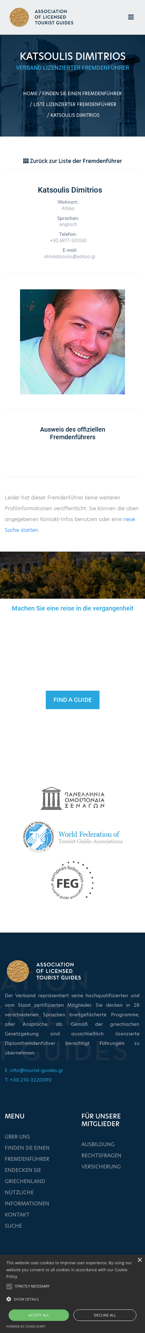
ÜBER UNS (17, 1136)
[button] (72, 1299)
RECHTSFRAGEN (101, 1155)
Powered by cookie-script (25, 1326)
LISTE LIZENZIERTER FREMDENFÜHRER (74, 104)
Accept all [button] (39, 1315)
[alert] (72, 1294)
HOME (30, 93)
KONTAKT (17, 1214)
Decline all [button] (105, 1315)
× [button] (139, 1260)
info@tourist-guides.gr (36, 1070)
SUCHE (13, 1226)
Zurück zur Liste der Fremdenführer (72, 161)
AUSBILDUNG (98, 1144)
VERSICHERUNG (101, 1166)
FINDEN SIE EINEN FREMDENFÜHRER (82, 93)
